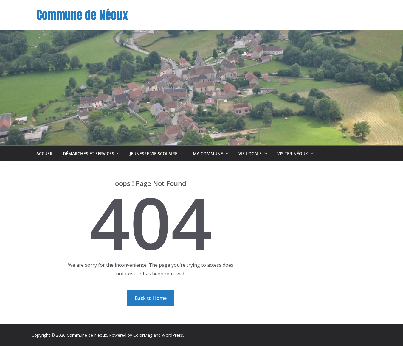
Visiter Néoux (292, 153)
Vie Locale (250, 153)
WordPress (172, 335)
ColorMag (142, 335)
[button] (117, 153)
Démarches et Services (88, 153)
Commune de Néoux (82, 15)
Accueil (44, 153)
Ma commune (208, 153)
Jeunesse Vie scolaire (153, 153)
